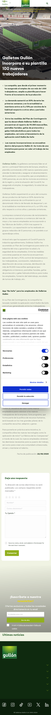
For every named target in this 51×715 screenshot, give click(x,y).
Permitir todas (25, 389)
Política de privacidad (25, 625)
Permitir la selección (25, 396)
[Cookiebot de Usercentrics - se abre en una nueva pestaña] (38, 310)
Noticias (17, 9)
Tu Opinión (10, 513)
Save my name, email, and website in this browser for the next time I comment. (26, 544)
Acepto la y (26, 626)
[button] (47, 3)
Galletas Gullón (9, 164)
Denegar (25, 403)
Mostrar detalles (37, 382)
